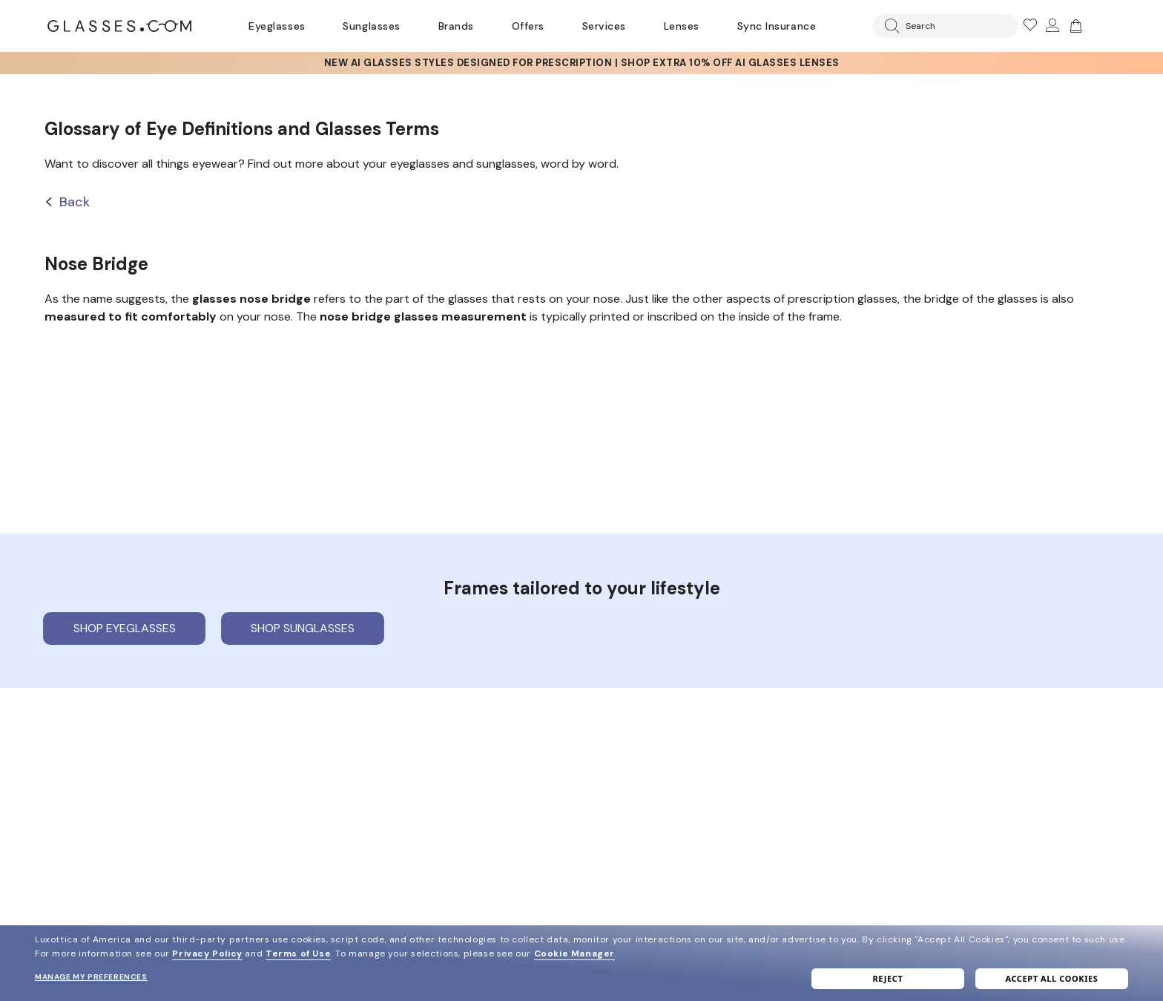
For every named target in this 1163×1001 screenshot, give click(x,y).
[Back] (581, 202)
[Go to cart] (1074, 26)
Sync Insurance (777, 26)
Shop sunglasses (303, 628)
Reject (888, 978)
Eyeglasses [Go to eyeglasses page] (276, 26)
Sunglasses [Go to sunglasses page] (371, 26)
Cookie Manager (574, 953)
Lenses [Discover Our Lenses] (681, 26)
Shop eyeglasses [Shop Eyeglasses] (124, 628)
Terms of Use (298, 953)
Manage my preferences (91, 977)
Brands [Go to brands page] (456, 26)
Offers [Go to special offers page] (528, 26)
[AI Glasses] (581, 63)
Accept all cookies (1051, 978)
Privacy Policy (207, 953)
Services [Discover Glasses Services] (604, 26)
